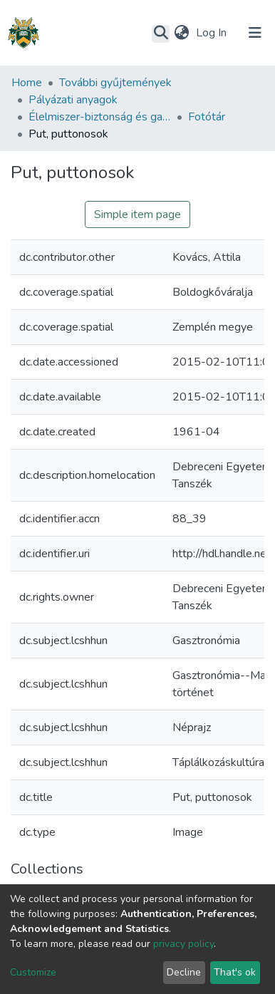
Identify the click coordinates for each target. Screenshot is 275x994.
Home (26, 82)
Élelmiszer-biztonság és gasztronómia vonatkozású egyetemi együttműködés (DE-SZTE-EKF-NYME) (99, 117)
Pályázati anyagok (73, 100)
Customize (33, 972)
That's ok (235, 972)
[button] (181, 32)
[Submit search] (161, 33)
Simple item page (137, 214)
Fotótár (206, 117)
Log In (212, 33)
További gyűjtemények (115, 82)
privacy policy (183, 944)
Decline (184, 972)
